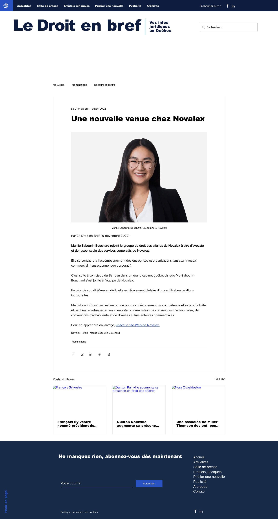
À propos (200, 486)
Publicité (199, 482)
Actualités (200, 462)
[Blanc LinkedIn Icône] (233, 6)
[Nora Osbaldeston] (198, 400)
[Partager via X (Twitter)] (82, 354)
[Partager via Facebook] (73, 354)
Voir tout (220, 378)
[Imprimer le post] (109, 354)
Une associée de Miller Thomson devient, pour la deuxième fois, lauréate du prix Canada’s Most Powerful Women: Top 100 (198, 423)
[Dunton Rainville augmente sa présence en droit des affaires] (139, 400)
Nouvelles (59, 84)
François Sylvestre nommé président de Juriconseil (75, 423)
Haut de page (6, 501)
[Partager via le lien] (100, 354)
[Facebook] (227, 6)
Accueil (198, 457)
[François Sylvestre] (79, 400)
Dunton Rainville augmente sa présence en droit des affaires (137, 423)
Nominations (79, 84)
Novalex (75, 332)
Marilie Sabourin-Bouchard (105, 332)
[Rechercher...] (228, 27)
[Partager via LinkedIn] (91, 354)
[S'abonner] (149, 483)
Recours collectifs (104, 84)
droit (85, 332)
